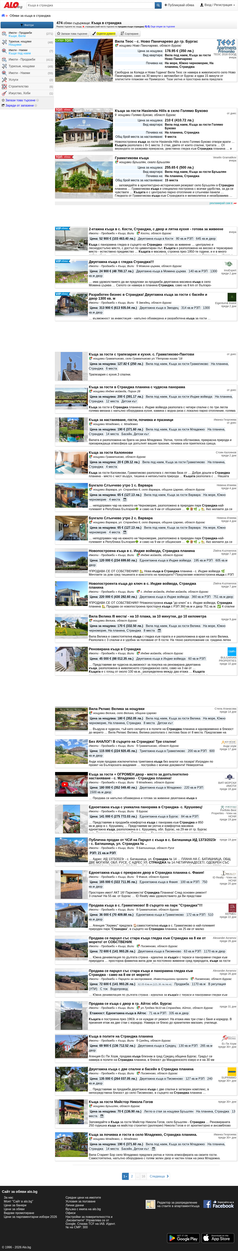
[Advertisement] (146, 216)
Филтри (27, 25)
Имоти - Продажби (18, 59)
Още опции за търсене (160, 26)
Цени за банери (15, 1205)
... (137, 1176)
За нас (8, 1197)
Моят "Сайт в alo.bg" (18, 1201)
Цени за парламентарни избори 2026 (30, 1216)
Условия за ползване (81, 1201)
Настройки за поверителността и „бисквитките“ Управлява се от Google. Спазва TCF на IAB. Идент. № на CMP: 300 (90, 1222)
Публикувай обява (179, 5)
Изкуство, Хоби (16, 93)
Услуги (10, 79)
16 (143, 1176)
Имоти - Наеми (16, 73)
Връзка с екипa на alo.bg (83, 1209)
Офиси (70, 1213)
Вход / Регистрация (217, 5)
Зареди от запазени (18, 105)
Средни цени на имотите (83, 1197)
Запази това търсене (18, 100)
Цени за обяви (14, 1209)
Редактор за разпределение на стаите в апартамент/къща (172, 1204)
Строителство (15, 86)
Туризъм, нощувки (18, 66)
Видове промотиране (19, 1213)
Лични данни (75, 1205)
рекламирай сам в (223, 203)
